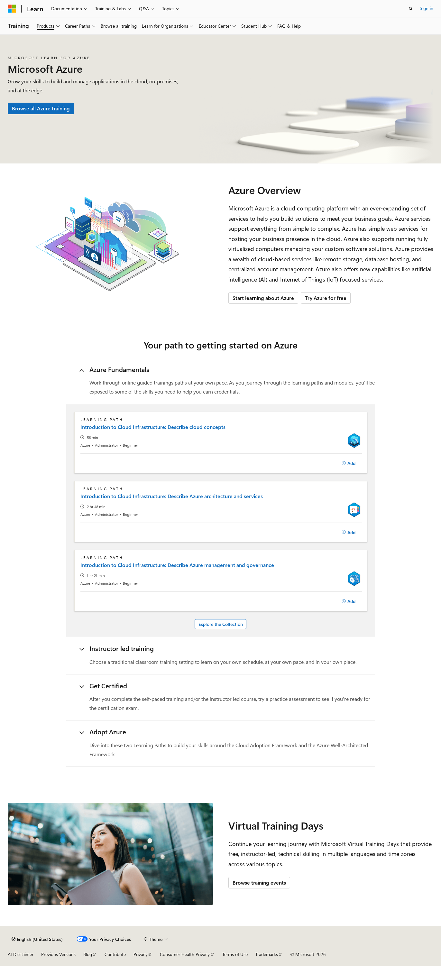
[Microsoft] (12, 9)
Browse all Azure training (41, 108)
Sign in (426, 8)
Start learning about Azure (263, 297)
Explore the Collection (220, 624)
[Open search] (410, 8)
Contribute (115, 954)
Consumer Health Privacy (185, 954)
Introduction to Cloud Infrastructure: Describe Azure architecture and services (171, 496)
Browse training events (259, 882)
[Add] (348, 463)
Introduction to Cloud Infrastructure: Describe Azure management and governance (177, 565)
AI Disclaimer (20, 954)
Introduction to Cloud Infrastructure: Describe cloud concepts (152, 427)
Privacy (140, 954)
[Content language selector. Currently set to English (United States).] (37, 939)
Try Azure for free (325, 297)
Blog (87, 954)
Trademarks (266, 954)
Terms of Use (235, 954)
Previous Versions (58, 954)
